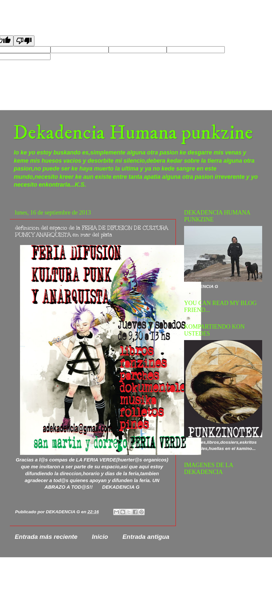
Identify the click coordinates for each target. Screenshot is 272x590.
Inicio (100, 536)
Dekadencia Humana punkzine (133, 133)
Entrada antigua (145, 536)
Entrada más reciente (46, 536)
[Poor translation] (23, 40)
